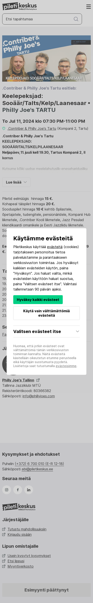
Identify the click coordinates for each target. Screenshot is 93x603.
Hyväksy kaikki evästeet (38, 299)
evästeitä (55, 247)
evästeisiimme (66, 366)
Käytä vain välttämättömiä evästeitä (46, 313)
